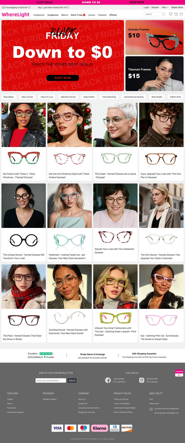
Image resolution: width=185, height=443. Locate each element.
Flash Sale (11, 408)
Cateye (10, 399)
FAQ (151, 399)
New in (64, 14)
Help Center (154, 403)
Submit (72, 380)
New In (10, 403)
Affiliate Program (50, 399)
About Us (82, 399)
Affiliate (113, 14)
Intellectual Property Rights (125, 408)
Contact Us (82, 403)
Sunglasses (53, 14)
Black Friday (78, 14)
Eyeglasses (39, 14)
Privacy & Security (121, 399)
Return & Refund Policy (123, 412)
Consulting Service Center (88, 408)
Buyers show (177, 7)
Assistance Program (15, 412)
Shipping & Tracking (86, 412)
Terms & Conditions (122, 403)
